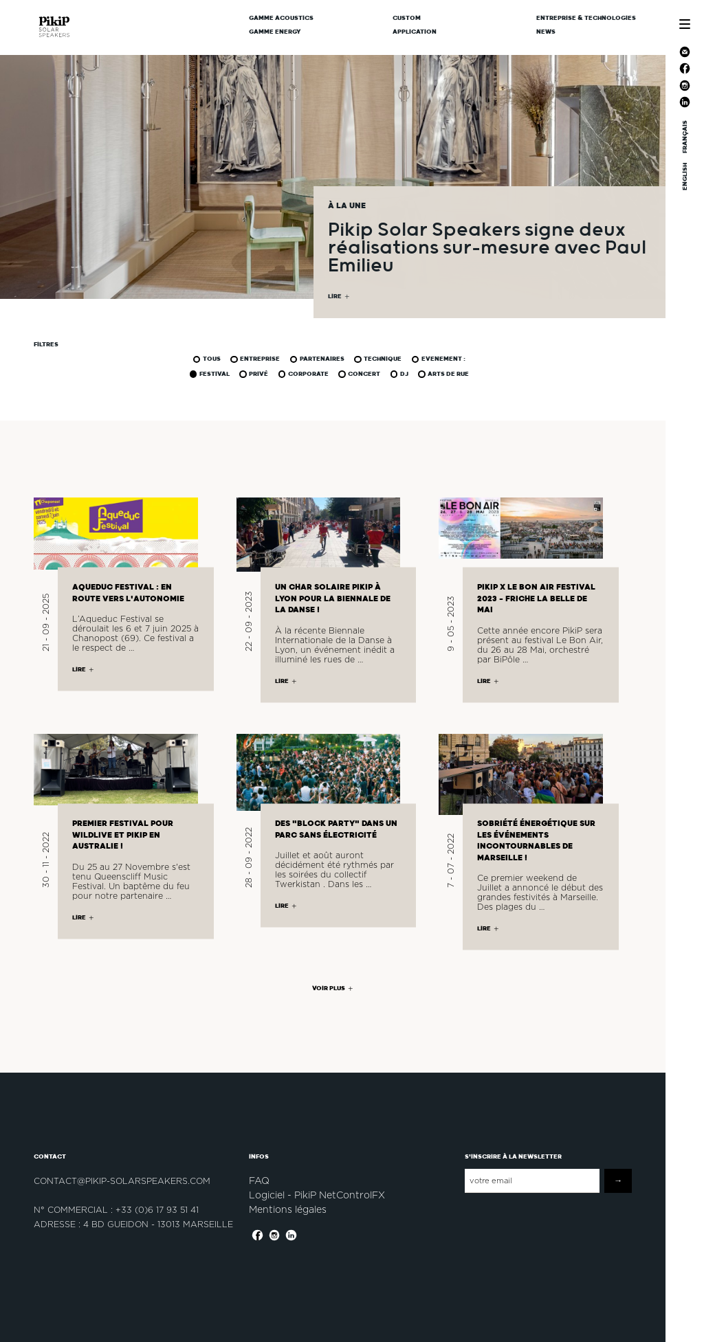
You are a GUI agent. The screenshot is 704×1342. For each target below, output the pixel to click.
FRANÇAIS (685, 136)
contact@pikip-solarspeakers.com (122, 1181)
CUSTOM (407, 18)
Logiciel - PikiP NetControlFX (317, 1194)
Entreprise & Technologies (586, 18)
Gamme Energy (275, 31)
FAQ (259, 1180)
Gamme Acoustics (281, 18)
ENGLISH (685, 176)
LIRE (335, 297)
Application (415, 31)
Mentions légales (288, 1209)
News (546, 31)
